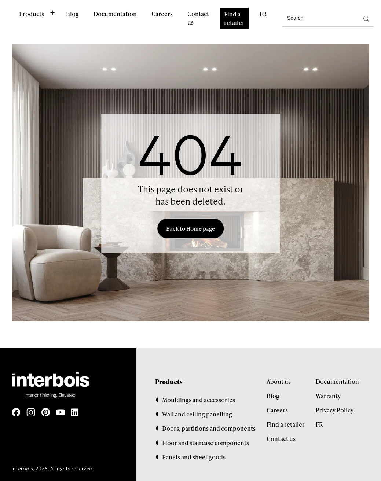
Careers (162, 14)
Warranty (328, 396)
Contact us (198, 18)
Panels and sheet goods (194, 457)
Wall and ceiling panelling (197, 414)
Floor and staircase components (205, 442)
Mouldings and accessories (198, 400)
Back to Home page (190, 228)
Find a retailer (234, 18)
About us (279, 381)
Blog (72, 14)
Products (31, 14)
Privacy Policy (334, 410)
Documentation (115, 14)
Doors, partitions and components (209, 428)
